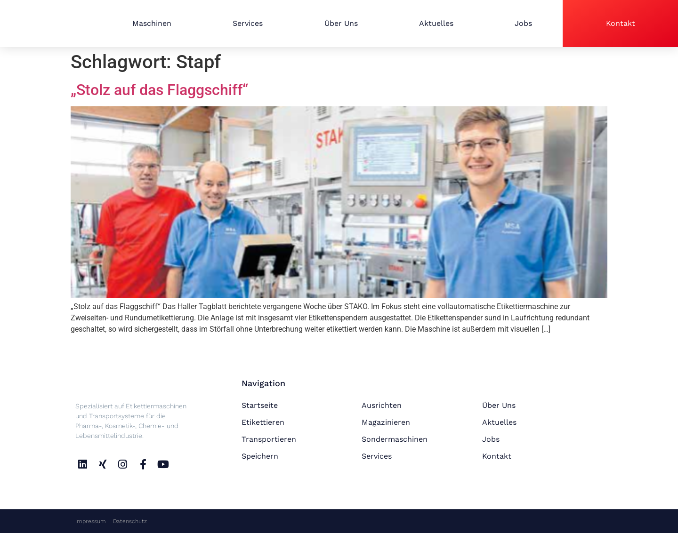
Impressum (90, 521)
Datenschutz (130, 521)
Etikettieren (263, 422)
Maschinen (151, 23)
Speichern (260, 456)
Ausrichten (382, 405)
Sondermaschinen (395, 439)
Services (248, 23)
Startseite (260, 405)
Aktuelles (436, 23)
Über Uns (341, 23)
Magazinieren (386, 422)
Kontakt (620, 23)
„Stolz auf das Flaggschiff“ (159, 90)
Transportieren (269, 439)
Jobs (523, 23)
